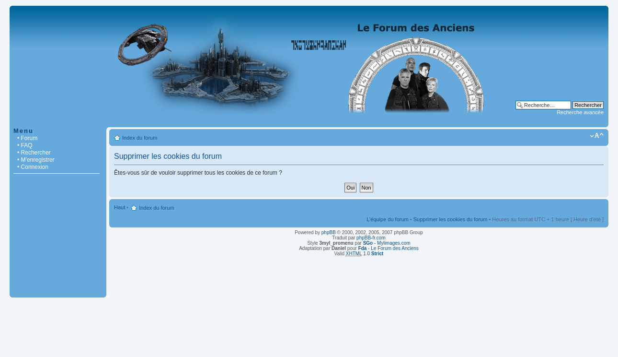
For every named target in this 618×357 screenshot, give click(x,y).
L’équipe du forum (387, 219)
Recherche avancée (580, 112)
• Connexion (32, 167)
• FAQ (25, 145)
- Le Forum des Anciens (388, 248)
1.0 (365, 253)
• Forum (27, 138)
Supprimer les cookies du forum (450, 219)
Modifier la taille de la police (597, 135)
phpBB (328, 232)
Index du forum (139, 138)
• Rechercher (34, 152)
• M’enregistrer (36, 159)
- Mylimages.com (387, 243)
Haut (119, 207)
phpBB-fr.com (371, 237)
